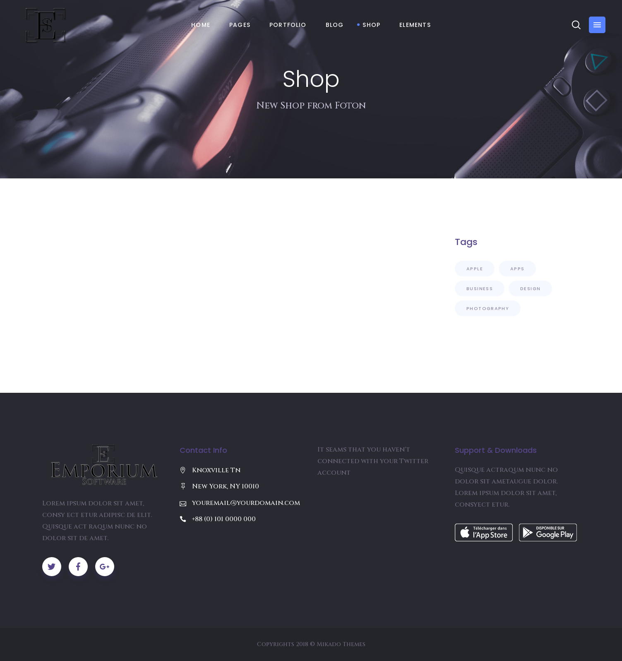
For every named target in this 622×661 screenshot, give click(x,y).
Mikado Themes (341, 644)
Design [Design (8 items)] (530, 288)
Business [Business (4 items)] (479, 288)
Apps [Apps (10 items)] (517, 268)
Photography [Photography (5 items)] (487, 308)
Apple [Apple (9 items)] (474, 268)
